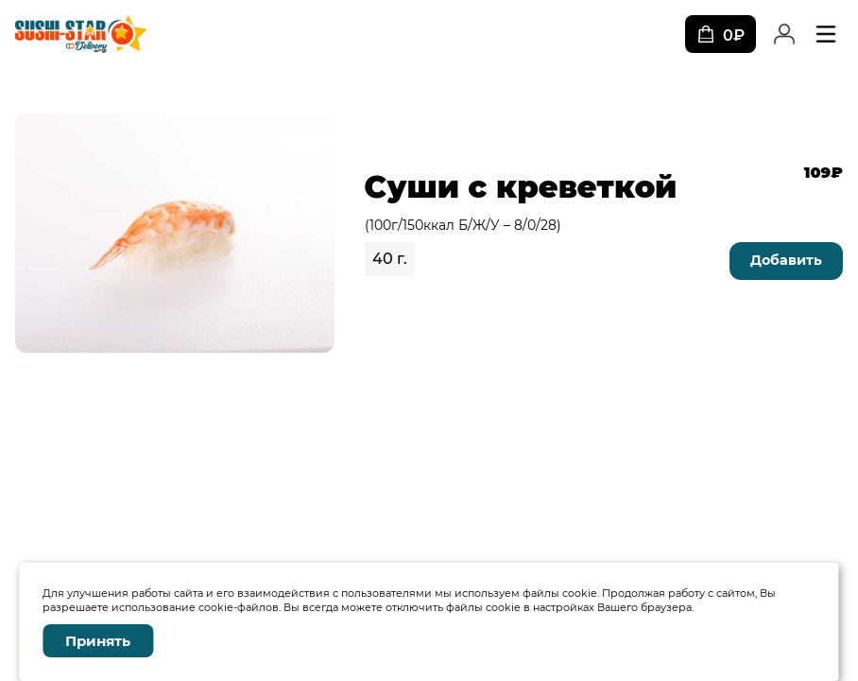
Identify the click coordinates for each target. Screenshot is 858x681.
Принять (97, 641)
